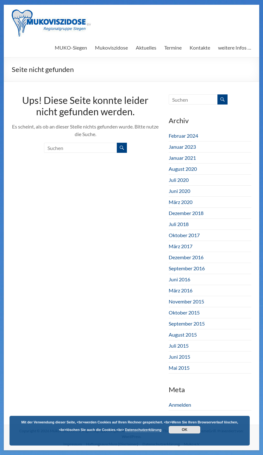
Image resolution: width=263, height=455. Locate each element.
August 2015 (183, 335)
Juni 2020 (179, 191)
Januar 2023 (182, 147)
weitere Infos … (234, 48)
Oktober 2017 (184, 235)
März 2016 (180, 290)
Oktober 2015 (184, 312)
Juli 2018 (179, 224)
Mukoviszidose (111, 48)
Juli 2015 (179, 346)
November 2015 (186, 301)
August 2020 (183, 169)
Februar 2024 (183, 136)
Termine (173, 48)
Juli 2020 (179, 180)
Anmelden (180, 405)
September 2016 (187, 268)
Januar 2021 (182, 158)
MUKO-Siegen (71, 48)
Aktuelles (146, 48)
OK (184, 430)
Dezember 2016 (186, 257)
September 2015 (187, 323)
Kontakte (200, 48)
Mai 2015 (179, 368)
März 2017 (180, 246)
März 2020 (180, 202)
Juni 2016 (179, 279)
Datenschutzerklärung (143, 430)
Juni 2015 (179, 357)
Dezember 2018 (186, 213)
